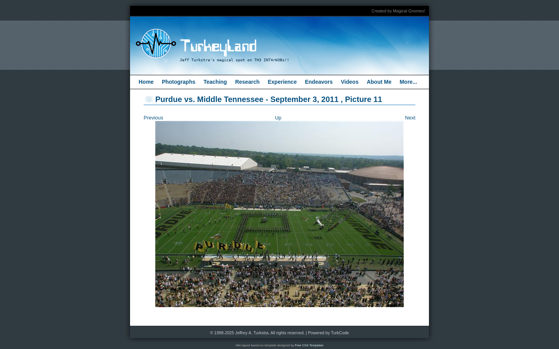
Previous (153, 118)
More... (408, 82)
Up (278, 118)
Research (247, 82)
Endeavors (319, 82)
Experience (282, 82)
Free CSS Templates (309, 345)
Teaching (215, 82)
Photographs (178, 82)
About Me (379, 82)
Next (410, 118)
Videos (350, 82)
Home (146, 82)
